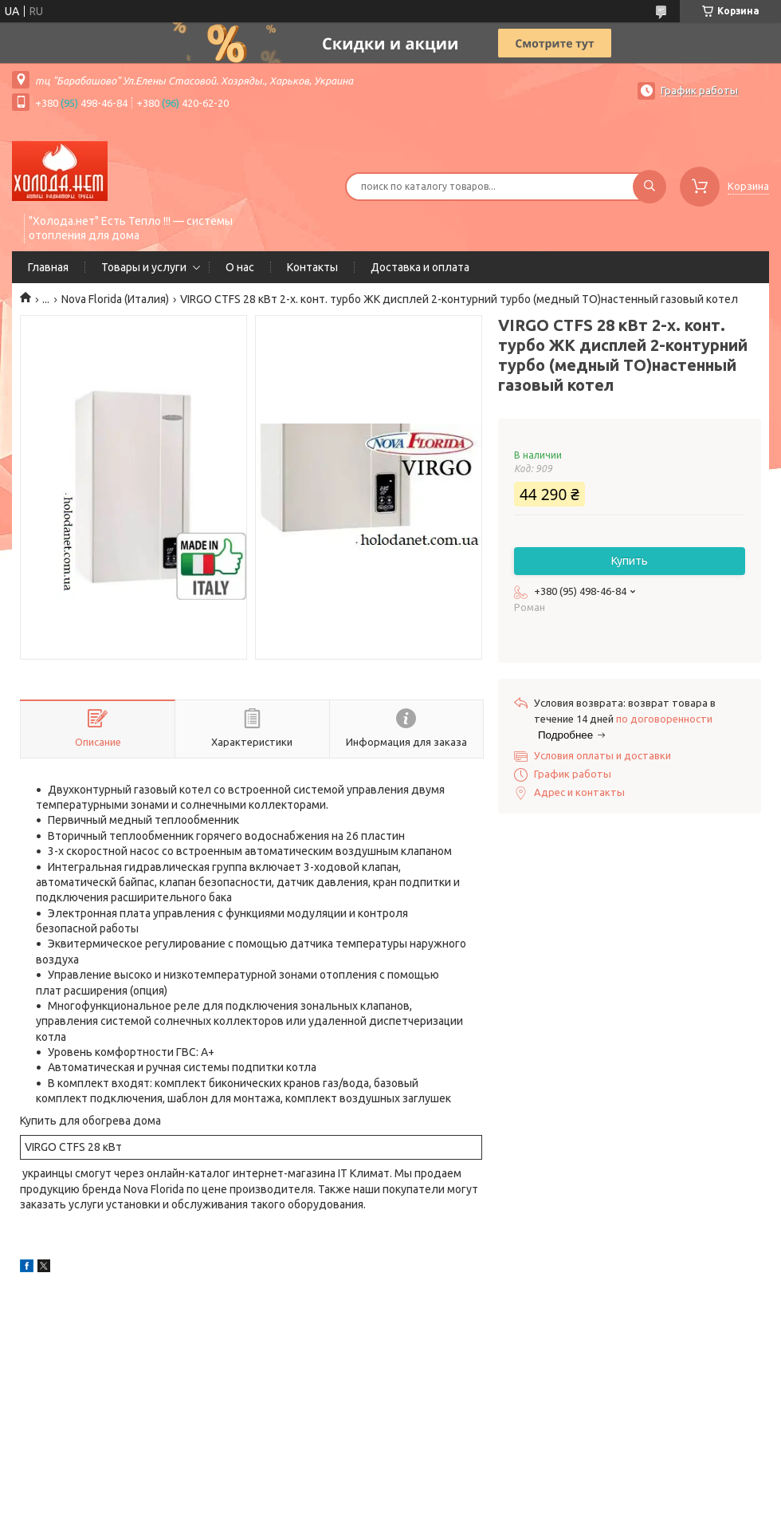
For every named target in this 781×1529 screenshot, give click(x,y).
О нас (240, 267)
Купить (629, 560)
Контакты (312, 267)
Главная (48, 267)
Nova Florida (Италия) (115, 299)
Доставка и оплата (420, 267)
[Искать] (649, 186)
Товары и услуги (143, 267)
